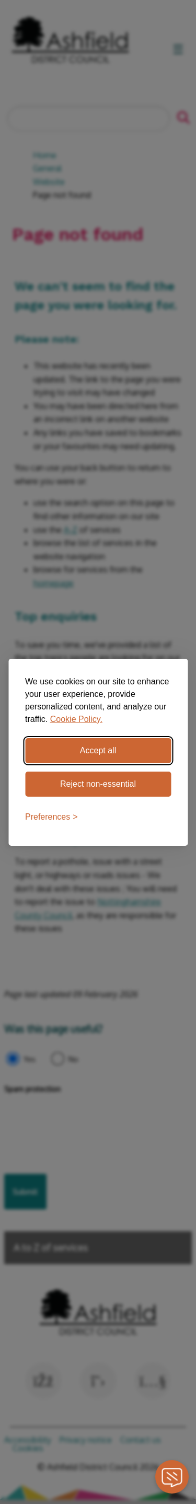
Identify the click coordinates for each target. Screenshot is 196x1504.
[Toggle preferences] (51, 817)
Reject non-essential (98, 783)
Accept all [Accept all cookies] (98, 750)
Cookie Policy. (76, 719)
